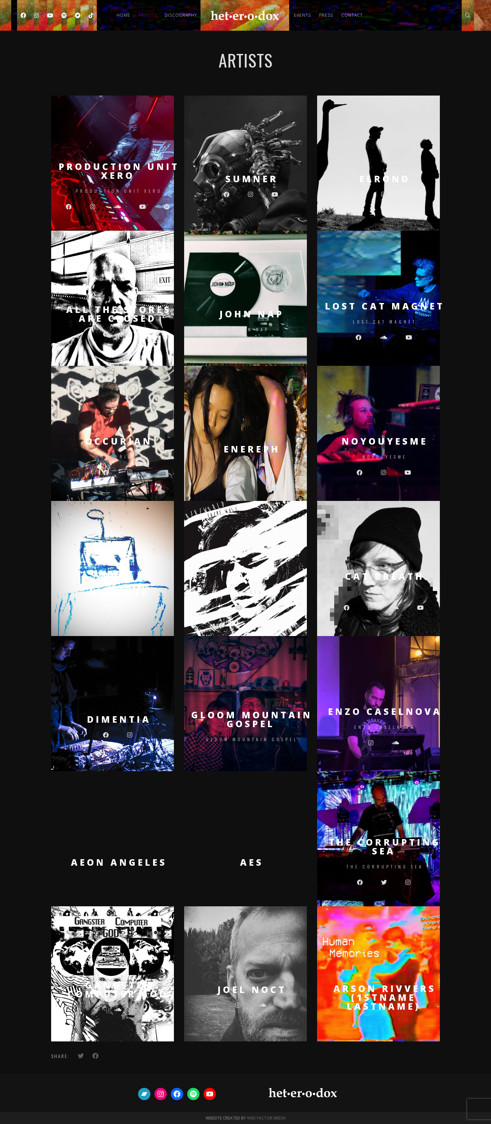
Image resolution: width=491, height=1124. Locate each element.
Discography (181, 15)
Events (302, 15)
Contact (352, 15)
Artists (147, 15)
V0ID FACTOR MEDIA (266, 1118)
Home (123, 15)
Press (326, 15)
